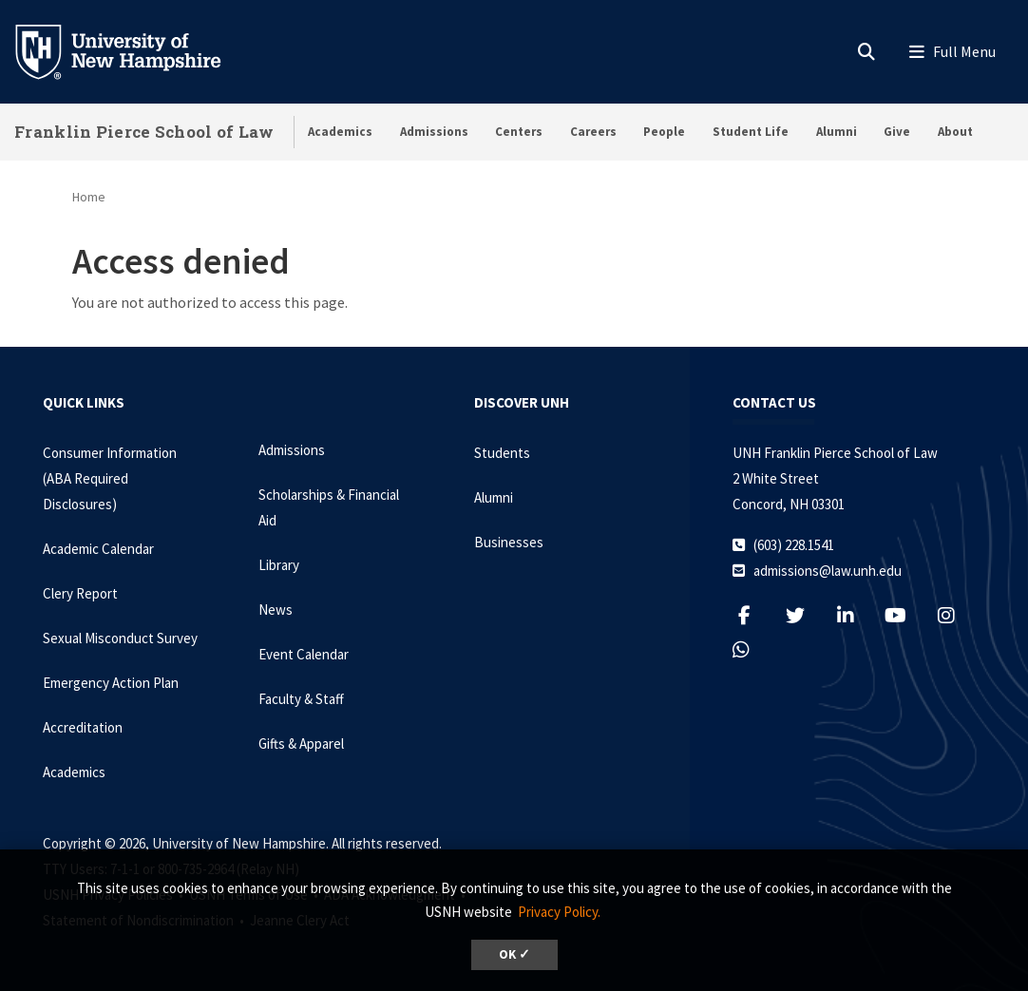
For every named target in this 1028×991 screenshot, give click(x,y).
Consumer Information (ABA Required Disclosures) (110, 478)
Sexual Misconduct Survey (120, 638)
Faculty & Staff (301, 699)
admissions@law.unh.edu (827, 571)
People (664, 132)
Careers (593, 132)
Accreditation (83, 727)
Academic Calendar (98, 549)
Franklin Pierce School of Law (144, 132)
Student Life (751, 132)
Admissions (434, 132)
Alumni (836, 132)
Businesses (508, 542)
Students (502, 453)
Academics (340, 132)
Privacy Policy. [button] (559, 912)
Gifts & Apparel (301, 743)
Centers (519, 132)
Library (278, 565)
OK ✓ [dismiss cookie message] (514, 954)
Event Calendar (303, 654)
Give (897, 132)
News (275, 609)
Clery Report (80, 593)
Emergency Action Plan (111, 683)
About (955, 132)
